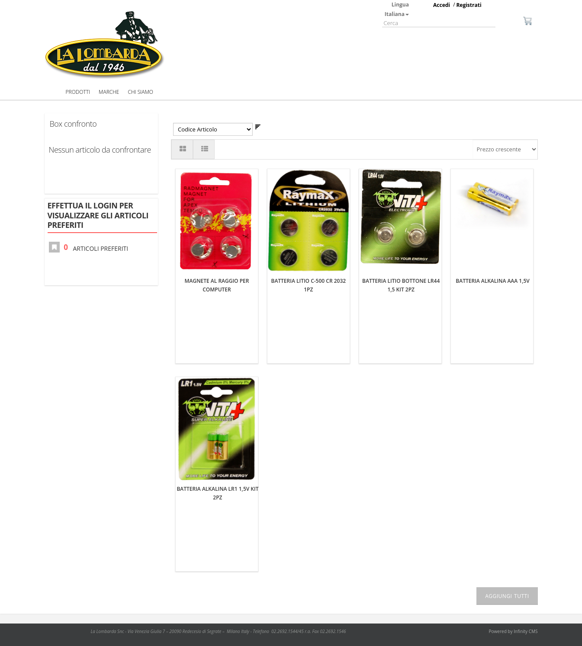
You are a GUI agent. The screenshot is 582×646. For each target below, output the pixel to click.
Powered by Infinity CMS (513, 597)
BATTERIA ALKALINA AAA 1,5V (493, 173)
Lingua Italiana (397, 9)
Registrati (468, 5)
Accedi (441, 5)
